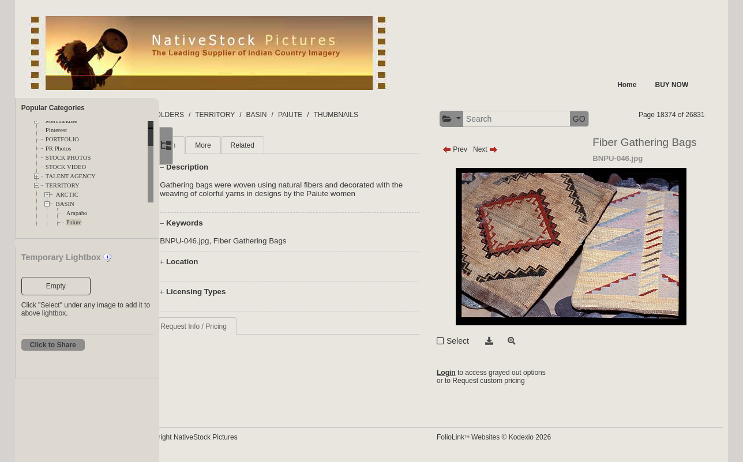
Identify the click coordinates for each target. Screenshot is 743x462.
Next (506, 149)
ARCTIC (67, 194)
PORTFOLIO (62, 139)
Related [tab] (288, 145)
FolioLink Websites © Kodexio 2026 (515, 437)
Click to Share (53, 345)
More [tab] (249, 145)
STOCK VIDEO (66, 167)
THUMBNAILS (381, 115)
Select (479, 340)
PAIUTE (336, 115)
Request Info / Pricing (240, 326)
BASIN (65, 204)
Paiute (74, 222)
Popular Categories (53, 108)
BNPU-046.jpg (230, 240)
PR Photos (59, 148)
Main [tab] (214, 145)
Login (467, 373)
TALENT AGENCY (71, 176)
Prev (476, 149)
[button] (473, 119)
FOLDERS (213, 115)
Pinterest (56, 130)
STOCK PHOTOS (68, 158)
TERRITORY (63, 185)
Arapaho (77, 213)
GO (600, 118)
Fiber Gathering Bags (295, 240)
